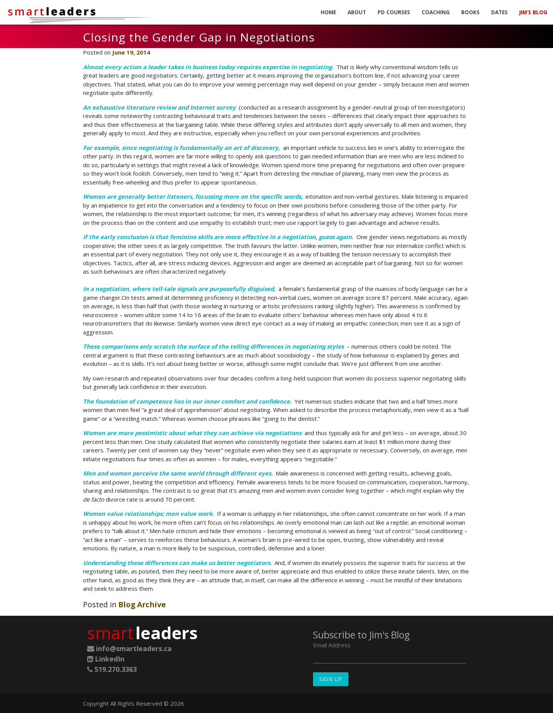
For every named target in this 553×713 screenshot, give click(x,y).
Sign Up (330, 679)
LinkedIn (105, 658)
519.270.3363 (112, 669)
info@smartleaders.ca (129, 648)
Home (328, 12)
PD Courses (393, 12)
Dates (499, 12)
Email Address (332, 645)
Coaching (436, 12)
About (357, 12)
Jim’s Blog (533, 12)
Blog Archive (142, 604)
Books (470, 12)
